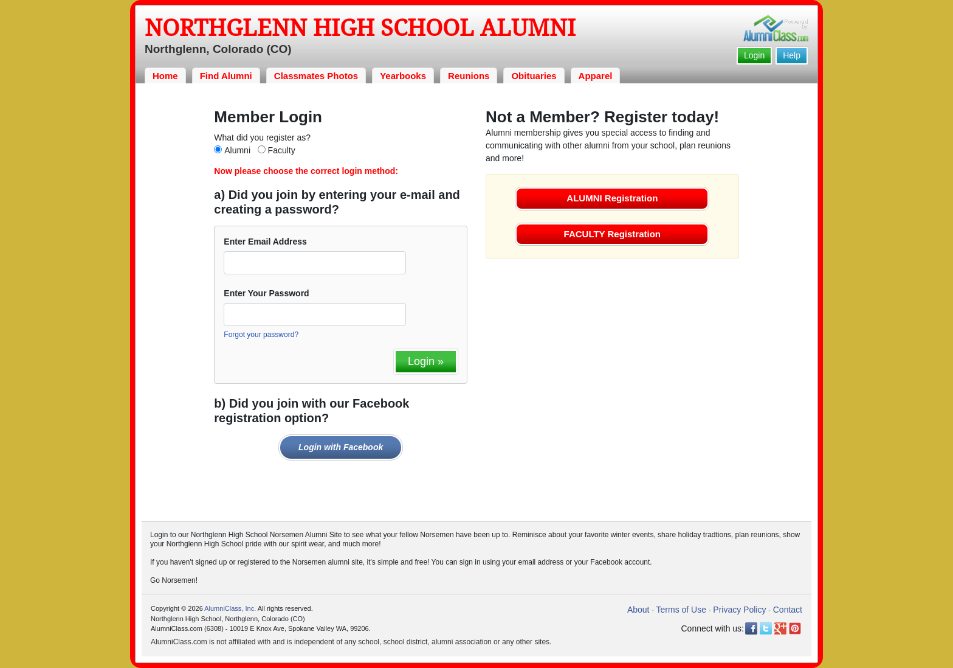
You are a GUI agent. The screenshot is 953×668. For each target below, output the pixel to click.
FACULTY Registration (612, 234)
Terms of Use (681, 609)
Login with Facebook (340, 447)
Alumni (237, 150)
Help (791, 55)
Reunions (468, 76)
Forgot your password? (261, 334)
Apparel (596, 76)
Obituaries (533, 76)
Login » (426, 361)
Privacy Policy (739, 609)
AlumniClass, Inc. (230, 608)
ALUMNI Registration (612, 198)
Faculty (281, 150)
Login (754, 55)
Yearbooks (403, 76)
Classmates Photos (316, 76)
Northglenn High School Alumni (360, 28)
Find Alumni (226, 76)
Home (165, 76)
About (638, 609)
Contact (787, 609)
